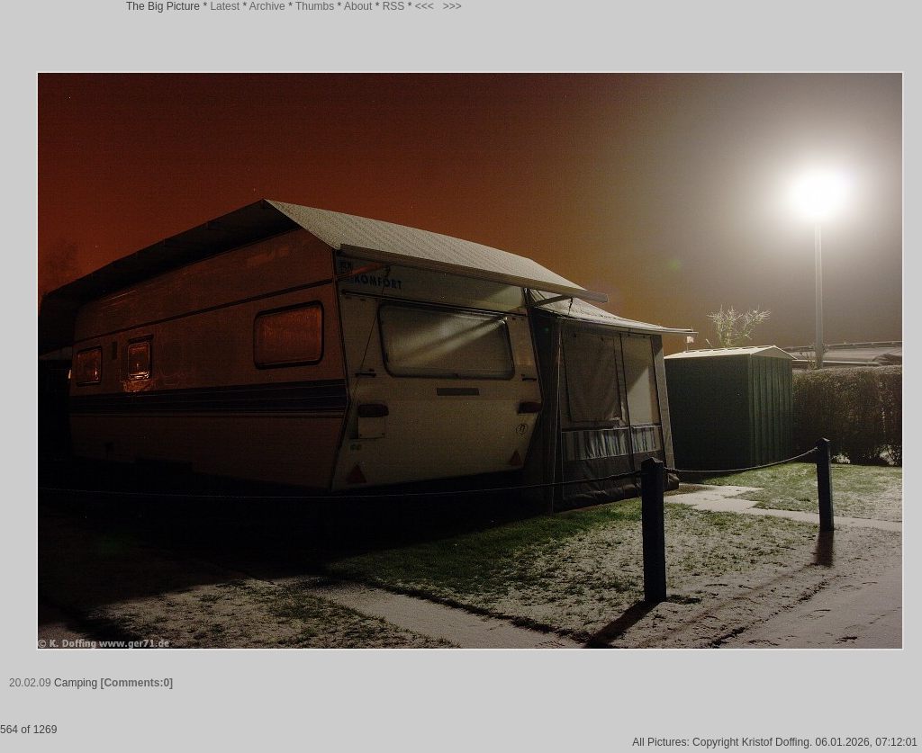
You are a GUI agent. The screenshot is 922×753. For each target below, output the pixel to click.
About (358, 6)
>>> (452, 6)
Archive (267, 6)
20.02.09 (30, 683)
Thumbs (314, 6)
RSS (394, 6)
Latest (225, 6)
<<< (424, 6)
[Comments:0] (136, 683)
